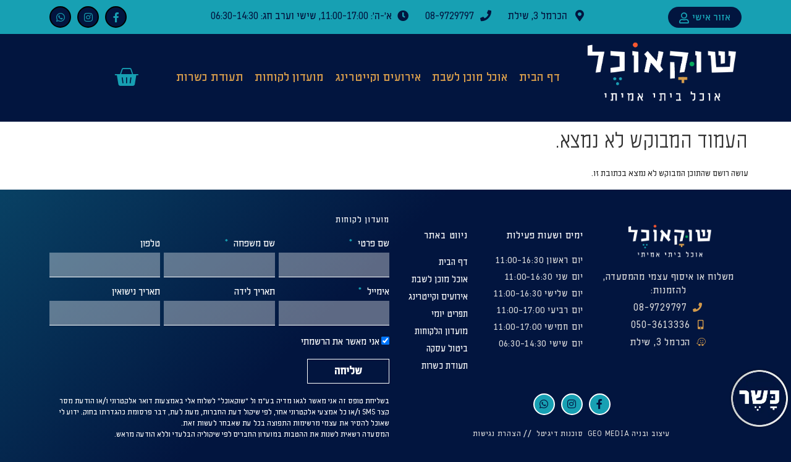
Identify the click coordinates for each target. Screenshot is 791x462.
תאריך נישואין (136, 292)
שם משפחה (253, 244)
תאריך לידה (254, 292)
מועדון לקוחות (289, 77)
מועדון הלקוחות (441, 331)
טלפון (150, 244)
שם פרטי (372, 244)
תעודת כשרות (209, 77)
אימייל (377, 292)
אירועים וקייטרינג (378, 77)
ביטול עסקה (447, 348)
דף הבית (539, 77)
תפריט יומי (449, 314)
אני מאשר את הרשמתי (340, 342)
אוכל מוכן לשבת (469, 77)
